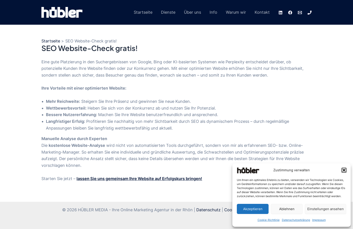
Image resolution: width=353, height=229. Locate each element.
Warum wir (236, 12)
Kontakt (262, 12)
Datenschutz (208, 209)
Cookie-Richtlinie (269, 220)
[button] (344, 170)
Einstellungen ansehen (325, 209)
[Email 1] (300, 13)
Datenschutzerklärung (296, 220)
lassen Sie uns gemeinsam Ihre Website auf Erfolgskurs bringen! (139, 178)
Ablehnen (286, 209)
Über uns (194, 12)
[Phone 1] (310, 13)
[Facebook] (290, 13)
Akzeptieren (252, 209)
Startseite (145, 12)
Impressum (319, 220)
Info (214, 12)
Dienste (170, 12)
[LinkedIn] (280, 13)
